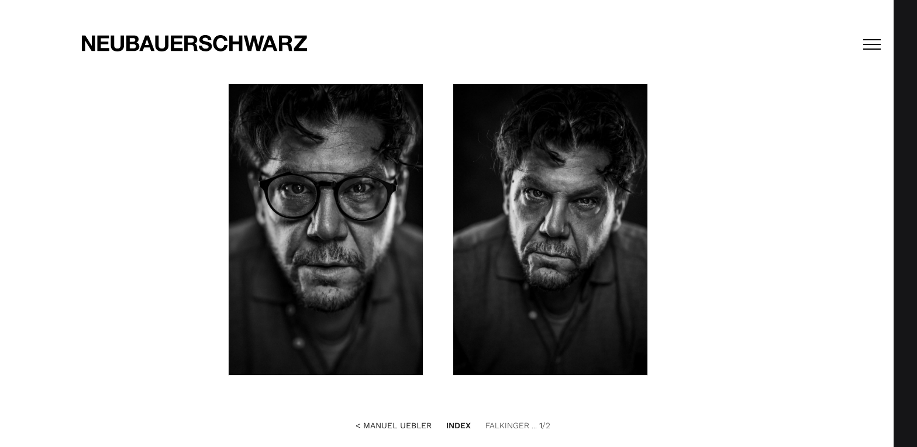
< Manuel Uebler (394, 425)
